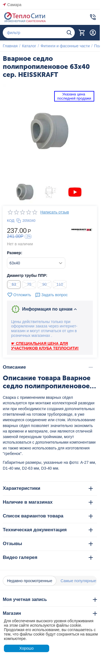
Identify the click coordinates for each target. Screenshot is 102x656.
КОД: (11, 220)
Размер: (14, 253)
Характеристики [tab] (48, 488)
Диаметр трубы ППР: (27, 275)
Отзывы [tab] (48, 543)
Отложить (19, 295)
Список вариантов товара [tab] (48, 516)
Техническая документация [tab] (48, 529)
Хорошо (26, 648)
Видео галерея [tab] (48, 557)
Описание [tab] (48, 367)
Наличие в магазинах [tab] (48, 502)
